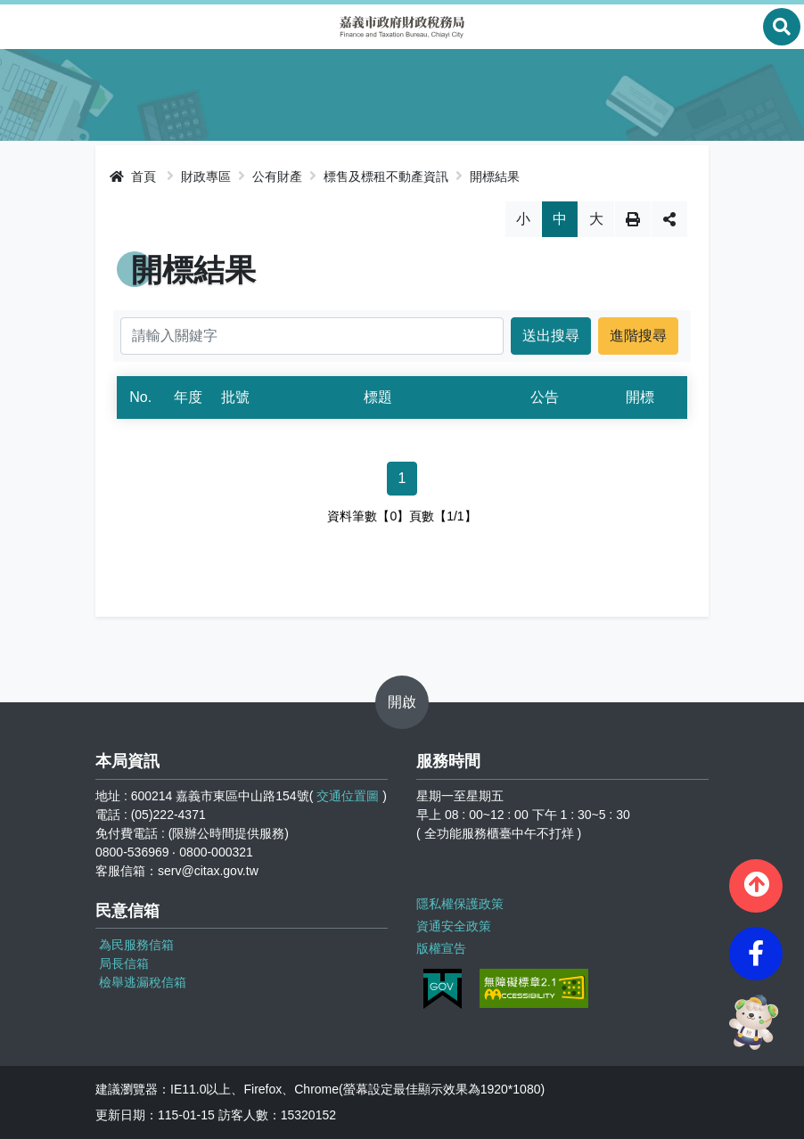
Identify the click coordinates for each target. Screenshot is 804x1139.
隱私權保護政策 (460, 904)
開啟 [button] (402, 701)
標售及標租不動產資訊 (386, 176)
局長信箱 (124, 963)
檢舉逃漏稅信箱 (142, 982)
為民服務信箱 (136, 945)
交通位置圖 (347, 796)
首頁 (133, 176)
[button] (756, 886)
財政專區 (206, 176)
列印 (633, 219)
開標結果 (495, 176)
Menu (22, 26)
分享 (669, 219)
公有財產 (277, 176)
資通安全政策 (453, 926)
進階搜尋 (638, 335)
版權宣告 (441, 948)
